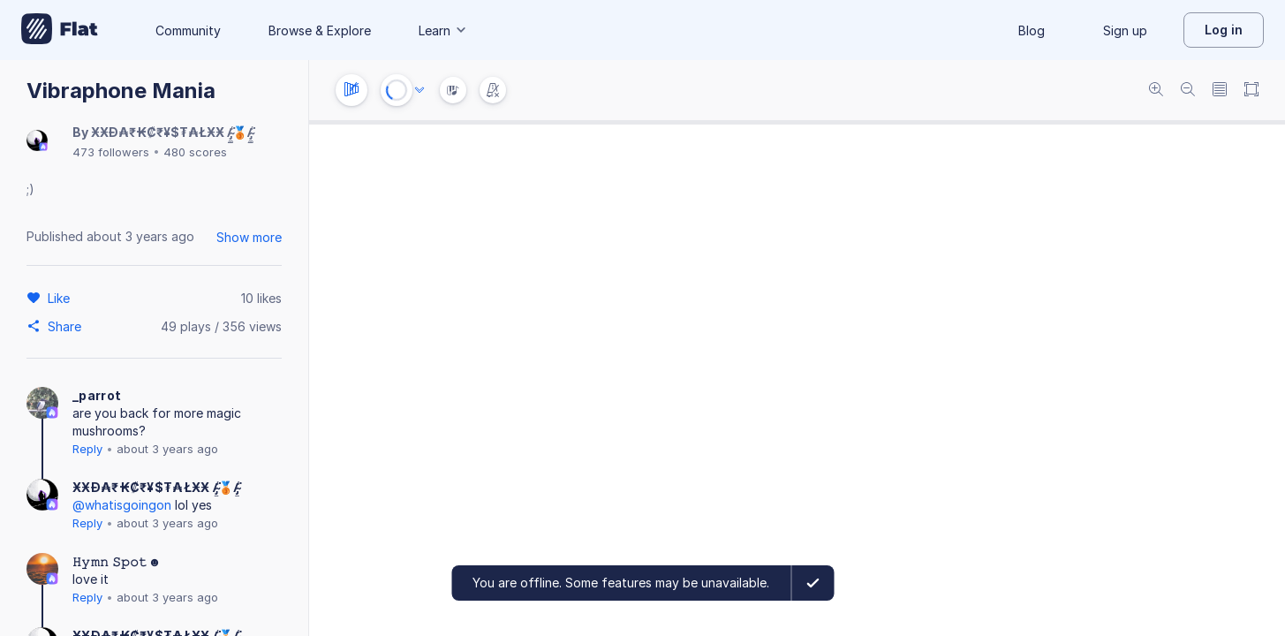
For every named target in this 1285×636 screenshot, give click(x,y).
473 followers (110, 152)
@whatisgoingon (121, 504)
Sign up (1125, 30)
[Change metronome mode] (493, 90)
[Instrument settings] (351, 90)
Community (188, 30)
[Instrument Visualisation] (453, 90)
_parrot (96, 395)
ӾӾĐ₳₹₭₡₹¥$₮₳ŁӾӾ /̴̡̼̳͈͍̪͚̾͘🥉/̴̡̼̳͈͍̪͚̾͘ (172, 132)
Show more (249, 237)
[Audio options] (419, 90)
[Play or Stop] (396, 90)
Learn (443, 30)
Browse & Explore (319, 30)
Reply (87, 449)
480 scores (195, 152)
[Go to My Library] (59, 30)
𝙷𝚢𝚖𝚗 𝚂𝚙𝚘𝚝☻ (117, 561)
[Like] (61, 298)
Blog (1031, 30)
